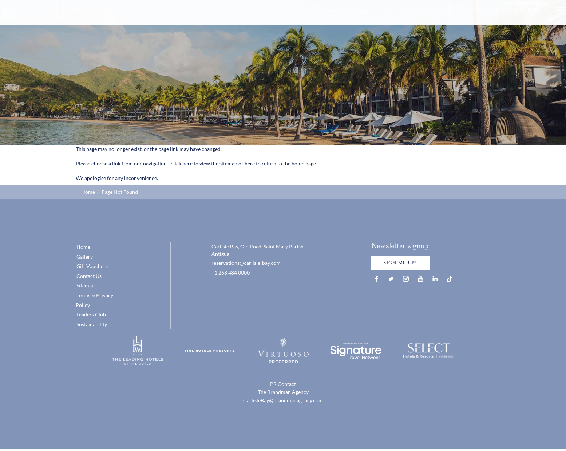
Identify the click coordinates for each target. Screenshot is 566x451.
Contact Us (89, 276)
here (187, 163)
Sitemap (85, 285)
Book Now (512, 17)
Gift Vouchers (463, 17)
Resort (292, 17)
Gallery (84, 257)
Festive (346, 17)
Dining (319, 17)
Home (215, 17)
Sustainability (91, 324)
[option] (283, 72)
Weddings (412, 17)
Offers (240, 17)
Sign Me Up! (400, 263)
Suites (266, 17)
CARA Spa (377, 17)
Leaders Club (91, 314)
